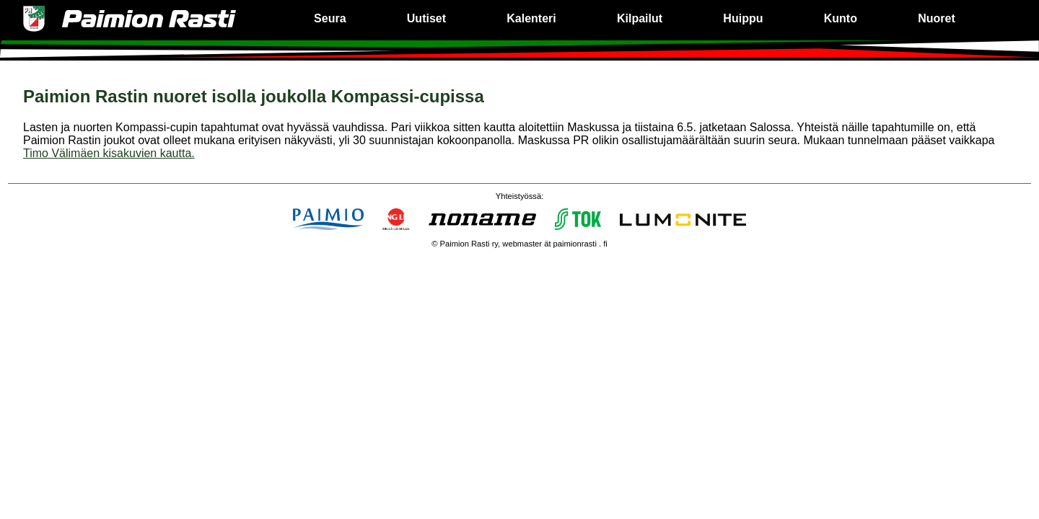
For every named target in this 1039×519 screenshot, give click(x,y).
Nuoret (936, 18)
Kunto (840, 18)
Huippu (743, 18)
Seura (330, 18)
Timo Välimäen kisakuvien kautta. (109, 153)
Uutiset (426, 18)
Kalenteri (531, 18)
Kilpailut (639, 18)
